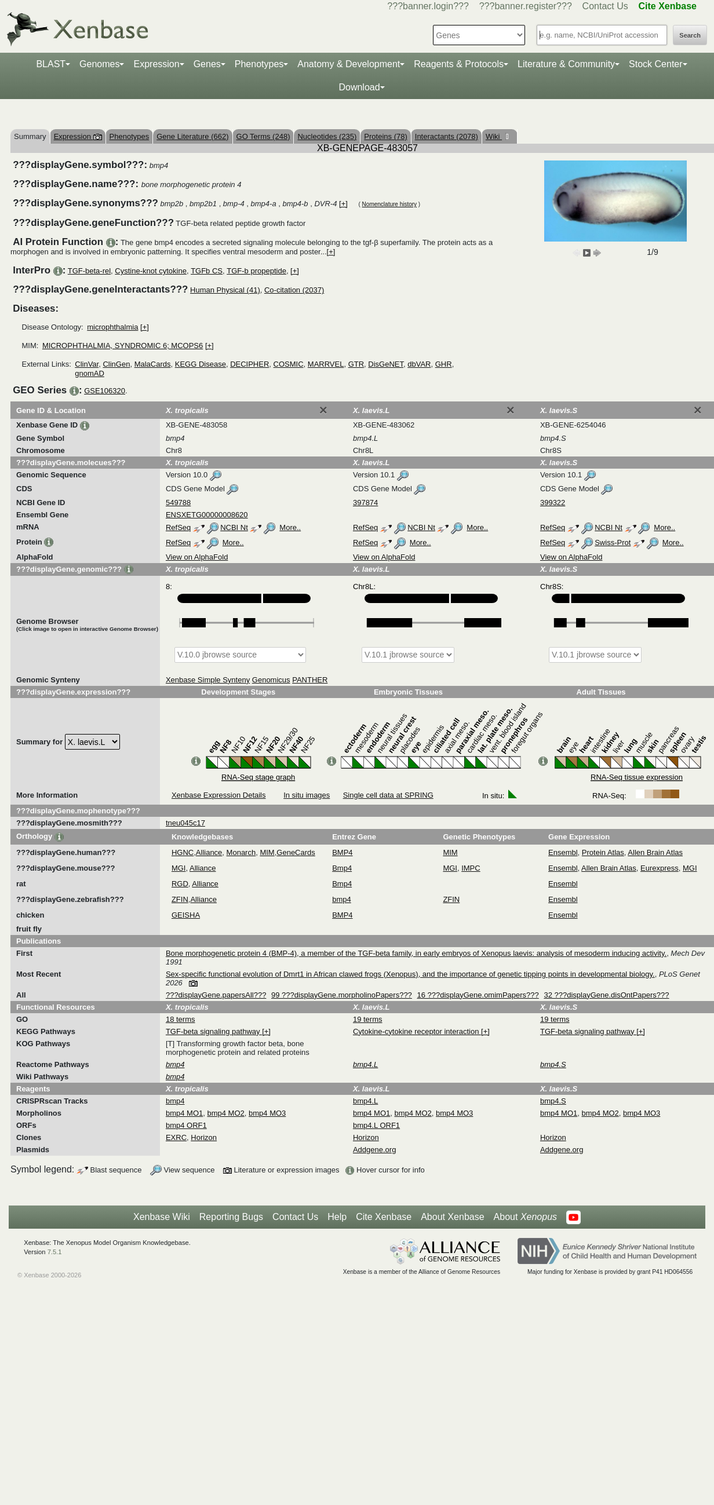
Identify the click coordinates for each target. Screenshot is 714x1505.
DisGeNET (385, 364)
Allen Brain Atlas (655, 852)
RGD (180, 883)
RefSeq (178, 527)
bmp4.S (553, 1101)
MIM (267, 852)
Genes (207, 64)
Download (359, 87)
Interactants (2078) (446, 136)
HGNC (183, 852)
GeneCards (295, 852)
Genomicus (271, 679)
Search (690, 35)
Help (337, 1217)
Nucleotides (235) (326, 136)
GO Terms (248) (263, 136)
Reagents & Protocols (459, 64)
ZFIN (180, 899)
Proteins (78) (385, 136)
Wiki (494, 136)
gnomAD (89, 373)
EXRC (176, 1137)
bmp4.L (365, 1101)
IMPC (470, 868)
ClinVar (87, 364)
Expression (156, 64)
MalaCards (152, 364)
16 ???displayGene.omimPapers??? (477, 995)
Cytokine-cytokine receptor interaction (417, 1031)
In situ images (306, 795)
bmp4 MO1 (184, 1113)
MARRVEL (326, 364)
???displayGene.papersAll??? (216, 995)
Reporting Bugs (231, 1217)
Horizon (204, 1137)
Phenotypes (259, 64)
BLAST (50, 64)
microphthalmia (112, 327)
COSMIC (289, 364)
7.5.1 (55, 1251)
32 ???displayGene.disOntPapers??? (606, 995)
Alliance (209, 852)
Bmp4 (342, 868)
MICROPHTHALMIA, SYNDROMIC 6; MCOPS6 (122, 345)
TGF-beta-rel (89, 270)
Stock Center (655, 64)
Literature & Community (566, 64)
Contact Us (605, 6)
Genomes (99, 64)
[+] (343, 203)
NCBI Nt (234, 527)
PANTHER (309, 679)
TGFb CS (207, 270)
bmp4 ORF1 (186, 1125)
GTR (356, 364)
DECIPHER (249, 364)
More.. (290, 527)
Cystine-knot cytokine (151, 270)
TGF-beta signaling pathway (214, 1031)
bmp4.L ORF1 (376, 1125)
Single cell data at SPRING (388, 795)
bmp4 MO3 (267, 1113)
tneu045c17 (185, 823)
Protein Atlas (603, 852)
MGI (179, 868)
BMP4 (342, 852)
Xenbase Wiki (161, 1217)
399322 (552, 502)
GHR (443, 364)
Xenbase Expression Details (219, 795)
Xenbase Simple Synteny (208, 679)
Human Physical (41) (225, 290)
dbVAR (419, 364)
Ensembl (563, 852)
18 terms (180, 1019)
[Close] (323, 410)
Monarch (241, 852)
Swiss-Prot (613, 542)
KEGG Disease (200, 364)
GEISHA (186, 915)
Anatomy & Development (348, 64)
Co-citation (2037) (294, 290)
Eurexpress (659, 868)
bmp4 (341, 899)
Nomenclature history (389, 204)
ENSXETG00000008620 (207, 514)
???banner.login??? (428, 6)
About (525, 1217)
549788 (178, 502)
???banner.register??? (525, 6)
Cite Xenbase (383, 1217)
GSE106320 (104, 390)
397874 (365, 502)
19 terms (367, 1019)
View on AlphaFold (197, 557)
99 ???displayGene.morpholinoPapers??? (341, 995)
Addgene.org (374, 1149)
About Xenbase (452, 1217)
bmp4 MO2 (225, 1113)
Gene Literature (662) (192, 136)
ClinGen (116, 364)
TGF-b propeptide (256, 270)
